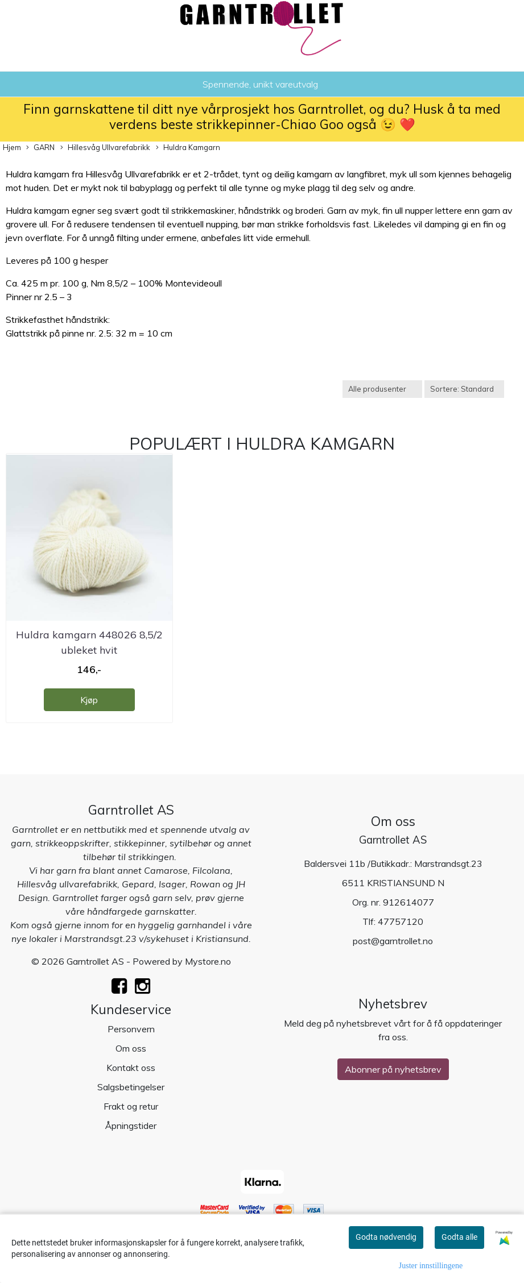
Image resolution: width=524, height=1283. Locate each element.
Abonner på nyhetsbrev (393, 1069)
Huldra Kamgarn (188, 148)
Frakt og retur (131, 1106)
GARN (40, 148)
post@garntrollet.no (393, 940)
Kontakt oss (130, 1067)
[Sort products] (464, 389)
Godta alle (459, 1237)
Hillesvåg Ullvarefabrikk (105, 148)
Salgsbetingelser (130, 1087)
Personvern (131, 1029)
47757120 (400, 921)
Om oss (130, 1048)
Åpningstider (130, 1125)
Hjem (12, 147)
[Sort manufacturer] (382, 389)
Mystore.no (208, 961)
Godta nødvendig (386, 1237)
